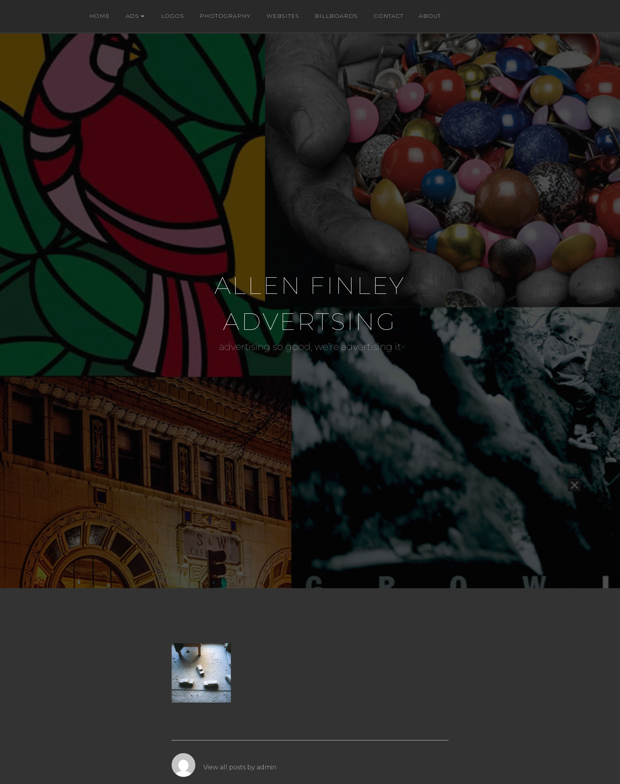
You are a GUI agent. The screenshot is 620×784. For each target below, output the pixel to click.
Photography (225, 15)
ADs (132, 15)
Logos (172, 15)
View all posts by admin (239, 767)
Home (99, 15)
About (429, 15)
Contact (388, 15)
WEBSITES (283, 15)
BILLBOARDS (336, 15)
